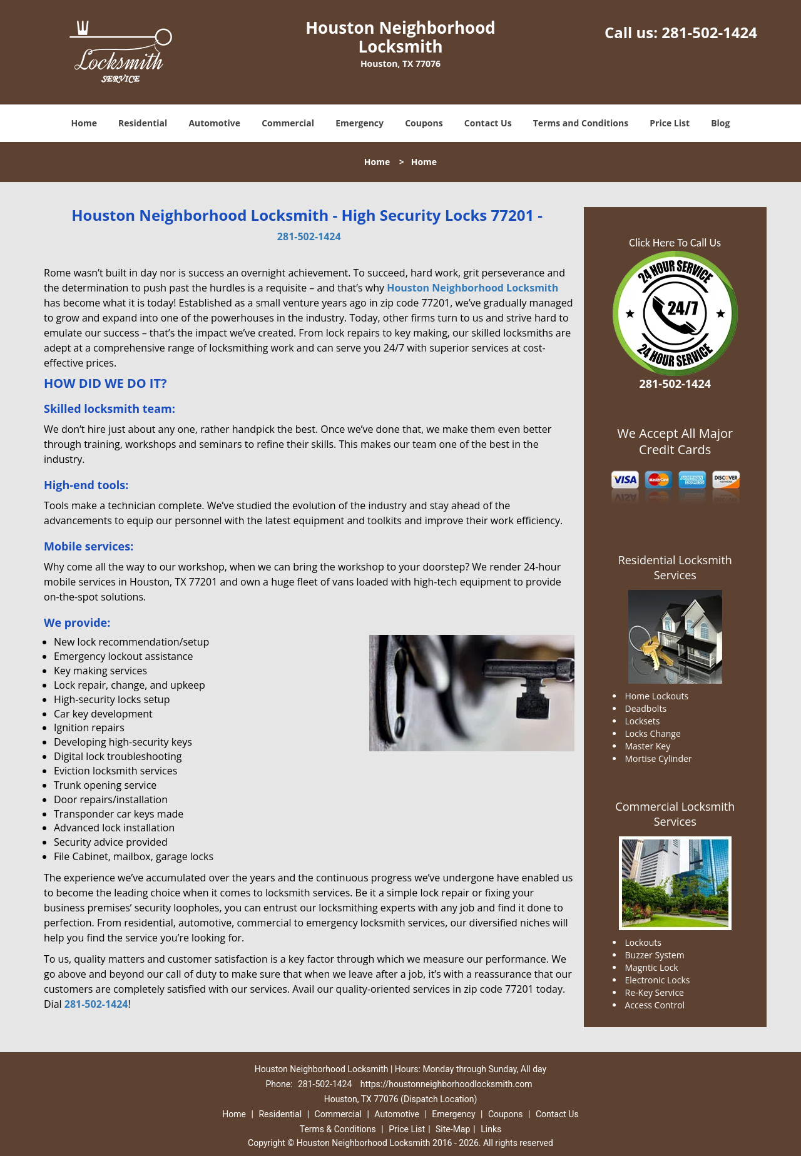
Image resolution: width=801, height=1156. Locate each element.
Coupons (423, 123)
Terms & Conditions (338, 1129)
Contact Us (488, 123)
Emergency (359, 123)
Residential (142, 123)
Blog (720, 123)
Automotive (214, 123)
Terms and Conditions (580, 123)
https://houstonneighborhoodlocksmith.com (446, 1084)
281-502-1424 (709, 32)
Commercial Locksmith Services (675, 814)
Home (84, 123)
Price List (670, 123)
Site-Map (453, 1129)
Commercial (288, 123)
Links (491, 1129)
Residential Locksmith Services (675, 567)
